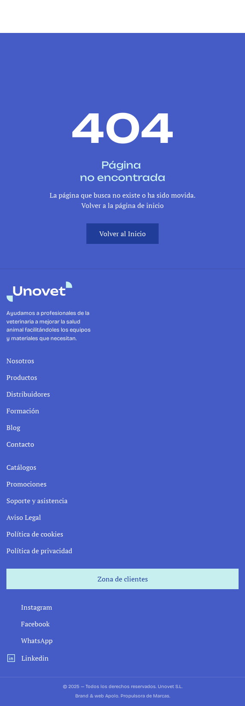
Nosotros (20, 360)
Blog (13, 427)
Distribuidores (28, 394)
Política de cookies (34, 534)
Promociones (26, 484)
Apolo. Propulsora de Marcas (137, 696)
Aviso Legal (23, 517)
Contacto (20, 444)
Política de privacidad (39, 550)
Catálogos (21, 467)
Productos (21, 377)
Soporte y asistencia (37, 500)
